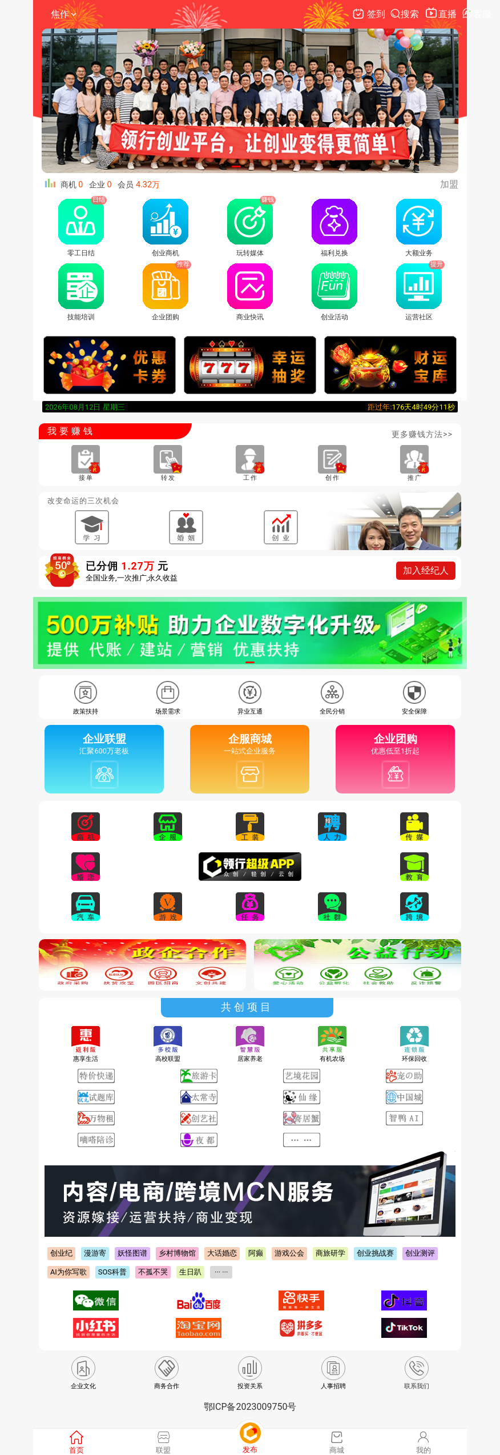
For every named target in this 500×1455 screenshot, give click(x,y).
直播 (441, 14)
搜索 (405, 14)
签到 (370, 14)
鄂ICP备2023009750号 (250, 1406)
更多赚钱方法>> (422, 434)
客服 (476, 14)
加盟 (449, 184)
